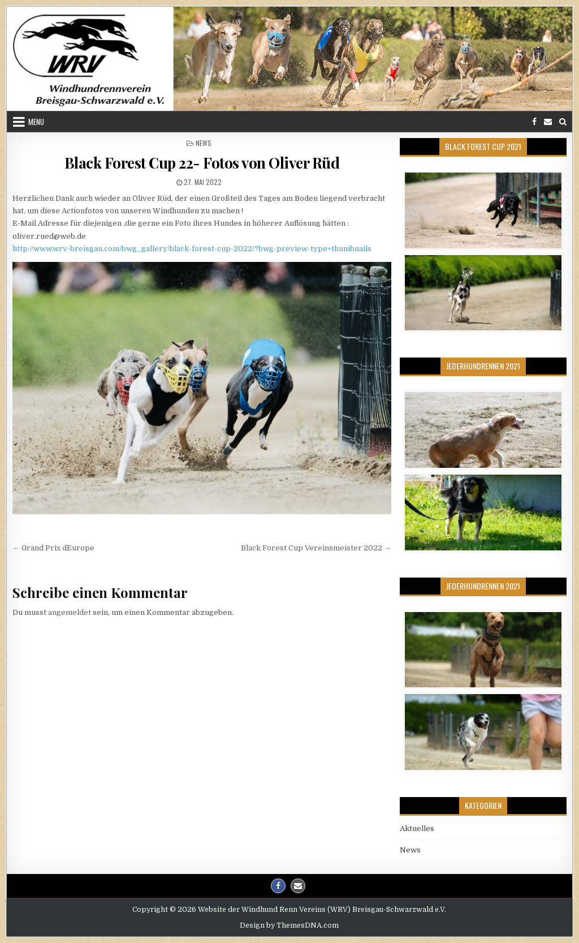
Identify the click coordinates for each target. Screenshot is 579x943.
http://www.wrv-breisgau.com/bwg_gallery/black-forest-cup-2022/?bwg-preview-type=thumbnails (191, 248)
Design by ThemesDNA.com (289, 925)
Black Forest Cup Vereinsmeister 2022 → (316, 548)
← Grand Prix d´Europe (53, 548)
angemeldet (69, 612)
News (203, 143)
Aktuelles (417, 828)
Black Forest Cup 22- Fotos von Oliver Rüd (202, 163)
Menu (36, 121)
